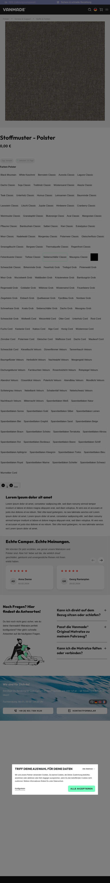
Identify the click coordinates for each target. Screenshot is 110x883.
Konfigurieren (20, 789)
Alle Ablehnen (88, 769)
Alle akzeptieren (81, 789)
